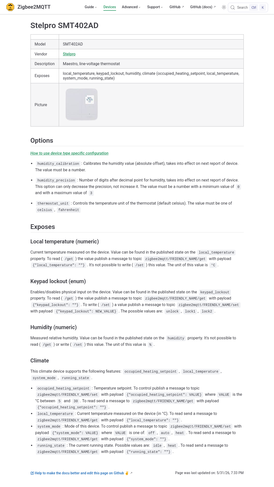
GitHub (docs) (201, 7)
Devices (109, 7)
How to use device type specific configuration (69, 153)
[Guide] (91, 7)
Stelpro (69, 54)
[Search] (248, 7)
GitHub (175, 7)
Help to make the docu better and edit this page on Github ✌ (79, 473)
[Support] (155, 7)
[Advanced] (131, 7)
